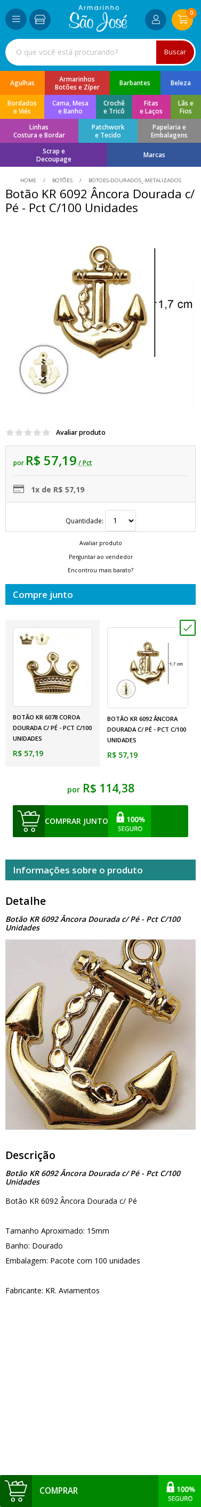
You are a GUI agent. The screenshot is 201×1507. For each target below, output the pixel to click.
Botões (62, 180)
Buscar (175, 51)
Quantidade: (101, 520)
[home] (98, 29)
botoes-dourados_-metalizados (134, 180)
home (29, 180)
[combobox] (100, 52)
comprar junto (76, 821)
